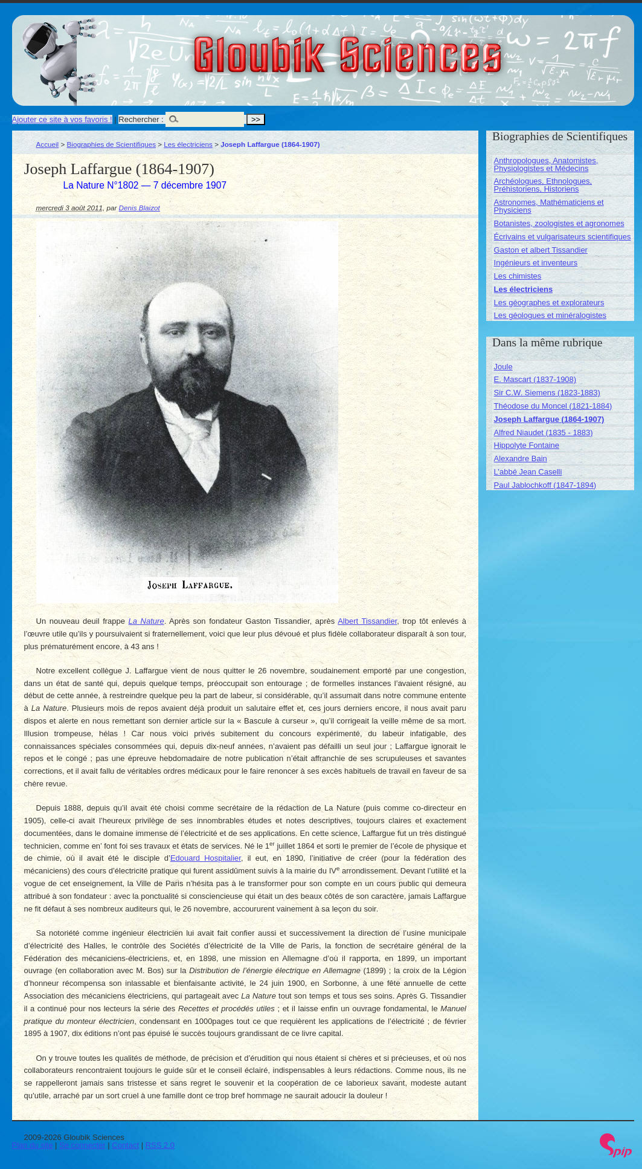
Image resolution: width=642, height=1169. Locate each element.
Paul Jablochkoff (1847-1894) (545, 485)
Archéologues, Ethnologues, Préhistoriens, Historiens (543, 184)
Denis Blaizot (139, 208)
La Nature (146, 621)
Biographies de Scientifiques (111, 144)
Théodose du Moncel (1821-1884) (553, 405)
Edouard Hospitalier (205, 858)
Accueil (47, 144)
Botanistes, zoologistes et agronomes (559, 223)
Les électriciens (188, 144)
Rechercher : (140, 119)
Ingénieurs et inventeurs (536, 262)
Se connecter (82, 1145)
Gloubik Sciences (415, 47)
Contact (125, 1145)
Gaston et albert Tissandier (541, 249)
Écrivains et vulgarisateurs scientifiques (562, 236)
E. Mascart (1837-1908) (535, 379)
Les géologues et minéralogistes (550, 315)
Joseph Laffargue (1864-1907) (549, 419)
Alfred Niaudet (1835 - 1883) (543, 432)
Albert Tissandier (367, 621)
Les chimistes (518, 275)
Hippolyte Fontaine (526, 445)
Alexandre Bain (520, 458)
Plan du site (32, 1145)
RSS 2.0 (160, 1145)
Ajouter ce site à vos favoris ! (62, 119)
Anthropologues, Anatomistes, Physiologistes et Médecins (546, 164)
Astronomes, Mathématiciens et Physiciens (549, 206)
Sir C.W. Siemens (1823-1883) (547, 392)
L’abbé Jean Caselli (528, 471)
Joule (503, 366)
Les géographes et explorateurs (549, 302)
